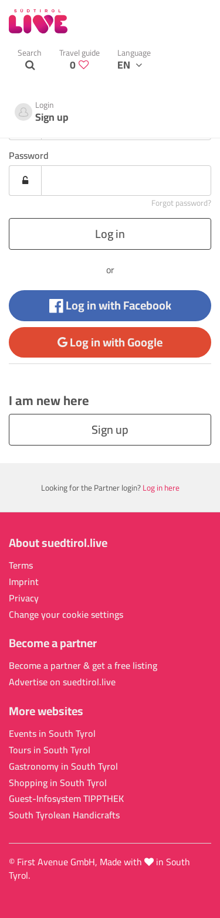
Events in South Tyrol (52, 733)
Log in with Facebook (110, 305)
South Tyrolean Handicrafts (64, 815)
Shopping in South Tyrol (58, 783)
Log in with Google (110, 342)
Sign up (110, 429)
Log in (110, 233)
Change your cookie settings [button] (66, 614)
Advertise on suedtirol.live (62, 682)
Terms (21, 565)
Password (29, 155)
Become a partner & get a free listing (83, 665)
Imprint (24, 582)
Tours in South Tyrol (49, 750)
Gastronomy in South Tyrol (63, 766)
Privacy (24, 598)
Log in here (161, 487)
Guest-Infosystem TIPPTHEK (66, 798)
